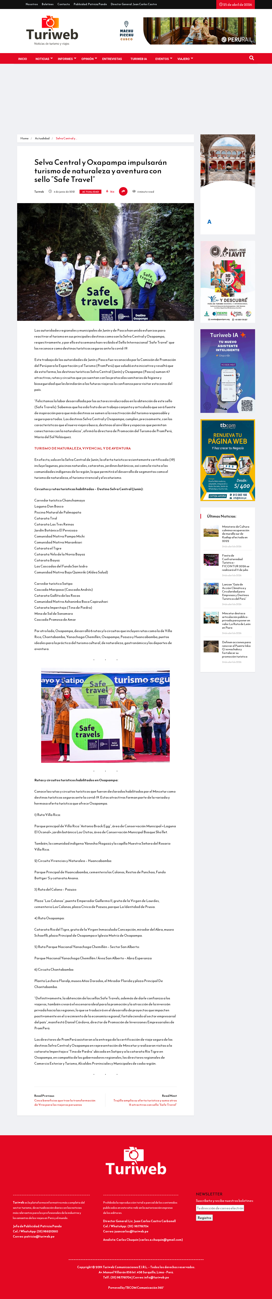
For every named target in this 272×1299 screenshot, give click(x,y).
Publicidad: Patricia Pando (90, 4)
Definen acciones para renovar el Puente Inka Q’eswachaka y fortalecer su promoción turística (236, 649)
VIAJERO (185, 58)
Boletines (48, 4)
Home (24, 138)
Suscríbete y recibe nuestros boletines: (225, 1200)
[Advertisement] (136, 102)
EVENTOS (163, 58)
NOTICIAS (44, 58)
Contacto (63, 4)
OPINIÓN (89, 58)
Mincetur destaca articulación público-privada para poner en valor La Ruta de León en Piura (236, 620)
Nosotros (32, 4)
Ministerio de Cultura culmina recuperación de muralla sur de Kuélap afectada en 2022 (235, 533)
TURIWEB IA (139, 59)
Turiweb (39, 192)
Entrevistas (112, 59)
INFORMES (67, 58)
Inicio (22, 59)
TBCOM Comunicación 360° (144, 1288)
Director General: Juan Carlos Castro (134, 4)
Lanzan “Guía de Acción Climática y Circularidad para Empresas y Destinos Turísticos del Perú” (235, 591)
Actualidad (42, 138)
